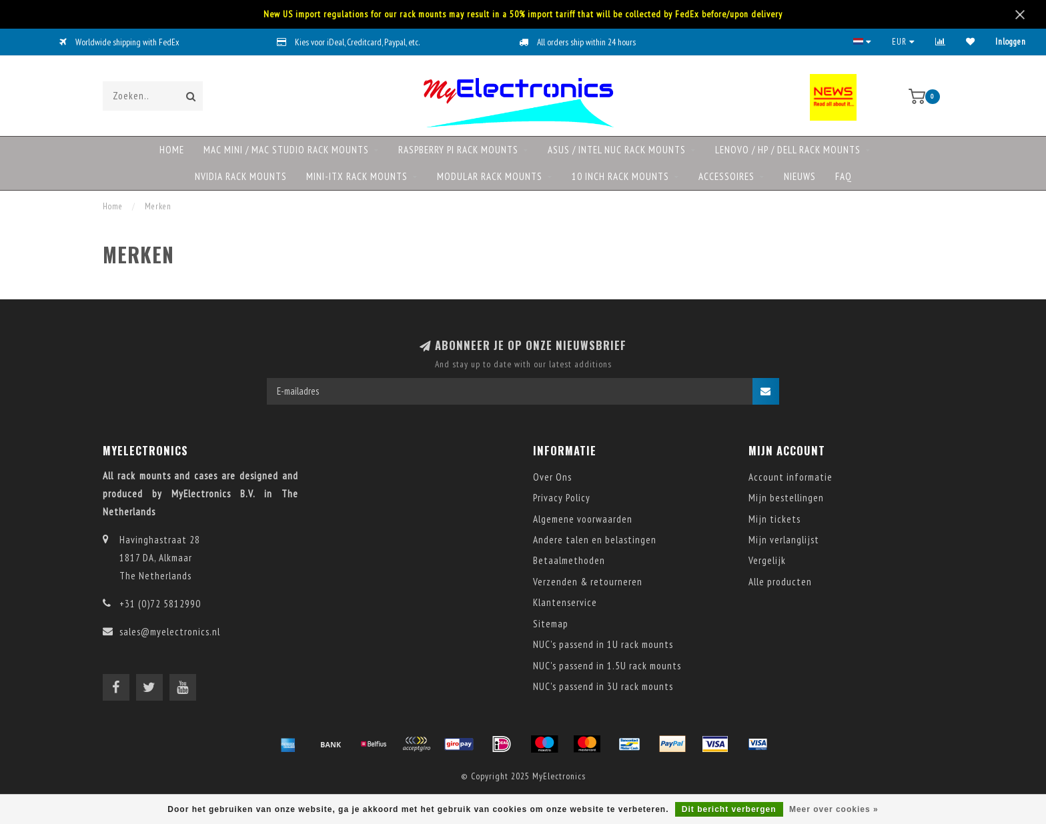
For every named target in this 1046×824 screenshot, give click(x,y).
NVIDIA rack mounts (241, 176)
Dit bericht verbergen (729, 809)
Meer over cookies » (834, 809)
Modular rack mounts (489, 176)
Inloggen (1010, 41)
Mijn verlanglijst (783, 539)
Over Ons (552, 477)
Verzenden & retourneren (587, 581)
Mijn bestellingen (786, 497)
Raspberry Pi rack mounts (458, 149)
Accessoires (726, 176)
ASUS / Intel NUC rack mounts (617, 149)
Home (171, 149)
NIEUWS (800, 176)
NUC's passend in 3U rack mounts (603, 686)
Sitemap (550, 623)
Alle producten (780, 581)
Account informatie (790, 477)
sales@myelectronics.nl (169, 631)
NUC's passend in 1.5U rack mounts (607, 665)
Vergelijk (767, 560)
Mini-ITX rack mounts (357, 176)
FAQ (843, 176)
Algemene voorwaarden (582, 519)
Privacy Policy (561, 497)
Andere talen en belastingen (594, 539)
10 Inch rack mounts (620, 176)
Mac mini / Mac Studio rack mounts (286, 149)
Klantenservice (565, 602)
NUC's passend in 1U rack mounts (603, 644)
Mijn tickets (774, 519)
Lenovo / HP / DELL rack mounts (788, 149)
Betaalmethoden (569, 560)
